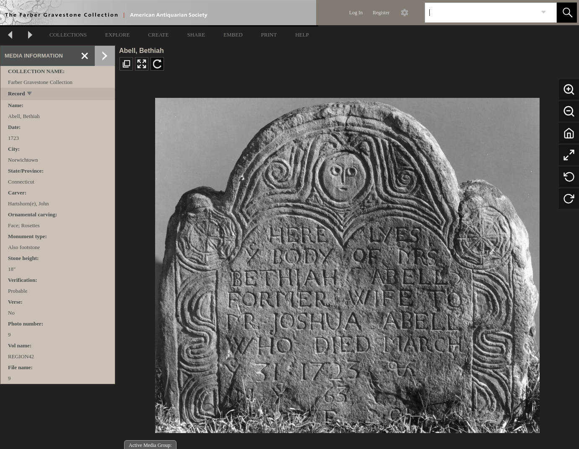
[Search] (480, 12)
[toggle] (30, 94)
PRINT (269, 35)
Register (381, 13)
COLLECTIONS (68, 35)
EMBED (233, 35)
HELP (302, 35)
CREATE (158, 35)
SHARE (196, 35)
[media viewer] (347, 263)
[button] (567, 13)
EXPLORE (117, 35)
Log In (356, 13)
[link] (543, 12)
